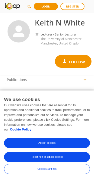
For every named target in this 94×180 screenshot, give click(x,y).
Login (45, 6)
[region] (47, 135)
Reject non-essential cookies (47, 157)
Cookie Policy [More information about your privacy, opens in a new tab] (20, 129)
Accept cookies (47, 143)
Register (72, 6)
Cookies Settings (47, 169)
